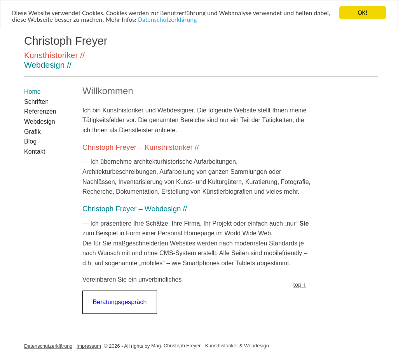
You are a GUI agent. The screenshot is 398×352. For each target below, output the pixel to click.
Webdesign (39, 121)
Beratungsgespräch (120, 302)
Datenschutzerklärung (167, 19)
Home (32, 91)
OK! (363, 13)
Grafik (32, 131)
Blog (30, 141)
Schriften (36, 101)
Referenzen (40, 111)
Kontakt (34, 151)
